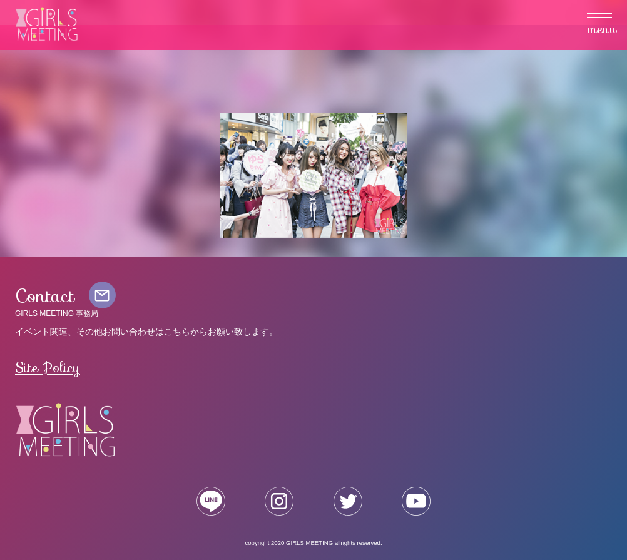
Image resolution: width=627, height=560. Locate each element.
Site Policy (47, 367)
